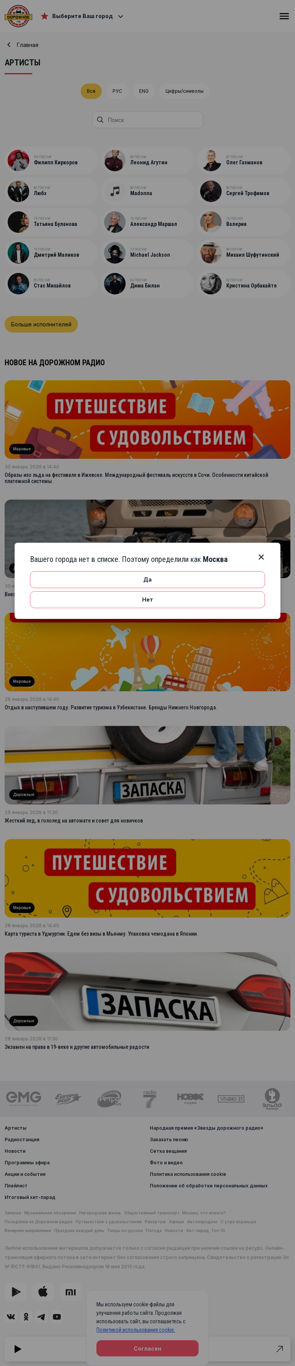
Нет (147, 599)
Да (147, 579)
